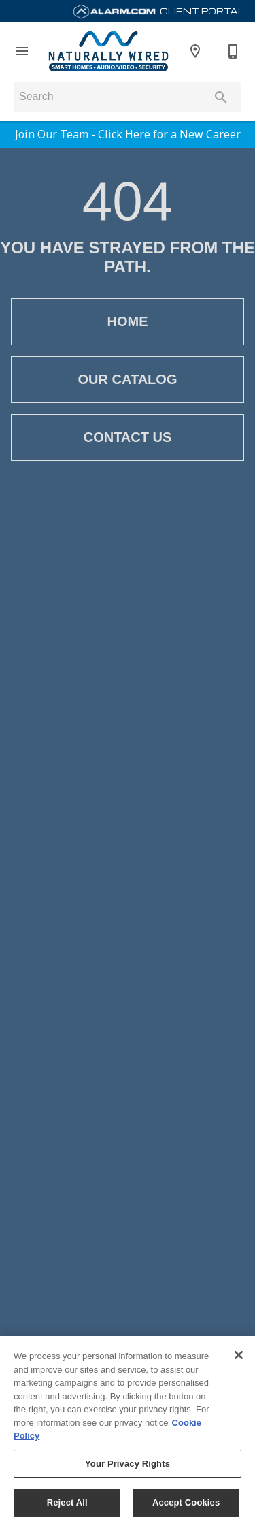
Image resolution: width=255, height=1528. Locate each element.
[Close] (239, 1355)
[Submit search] (221, 97)
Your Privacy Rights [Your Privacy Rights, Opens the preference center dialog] (127, 1464)
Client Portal (158, 10)
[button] (21, 51)
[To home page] (108, 51)
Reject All (67, 1502)
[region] (127, 1432)
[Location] (195, 51)
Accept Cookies (186, 1502)
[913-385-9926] (233, 51)
